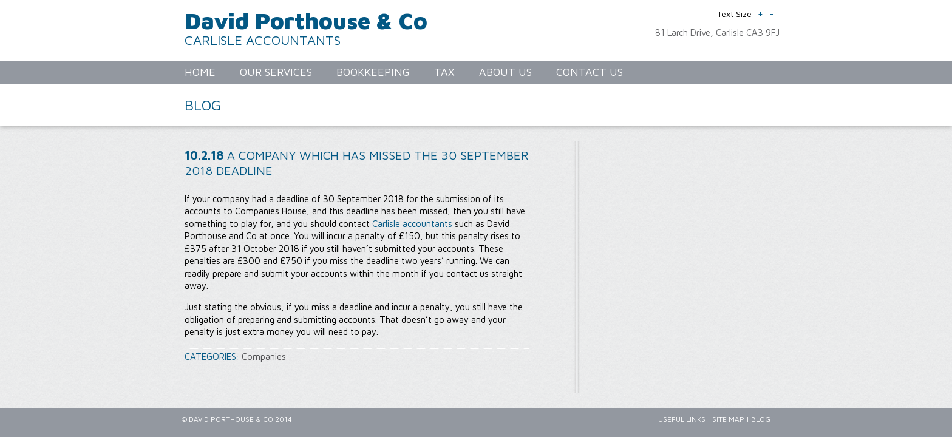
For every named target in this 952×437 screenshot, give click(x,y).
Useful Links (682, 419)
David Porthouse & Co (306, 20)
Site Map (728, 419)
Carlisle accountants (412, 223)
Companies (264, 356)
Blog (760, 419)
